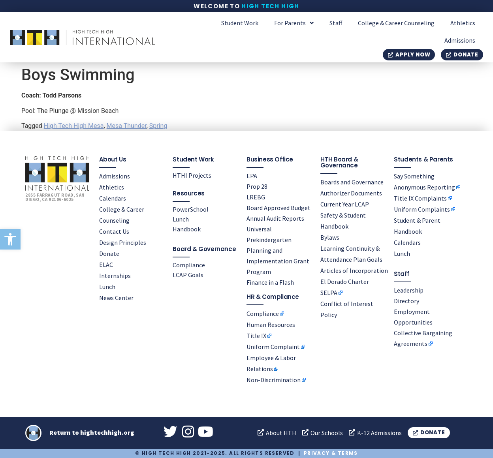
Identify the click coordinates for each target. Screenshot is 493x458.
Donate (109, 253)
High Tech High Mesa (74, 126)
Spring (158, 126)
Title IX (256, 335)
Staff (335, 23)
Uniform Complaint (273, 346)
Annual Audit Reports (275, 218)
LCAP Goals (188, 275)
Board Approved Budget (278, 208)
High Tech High (270, 6)
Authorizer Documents (351, 193)
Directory (406, 301)
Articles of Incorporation (354, 270)
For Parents (294, 23)
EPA (251, 176)
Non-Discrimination (273, 379)
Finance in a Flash (270, 282)
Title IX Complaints (420, 198)
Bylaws (329, 237)
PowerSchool (191, 209)
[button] (10, 239)
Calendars (112, 198)
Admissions (459, 40)
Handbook (187, 229)
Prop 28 (256, 186)
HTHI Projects (192, 175)
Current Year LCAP (344, 204)
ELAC (106, 264)
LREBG (255, 197)
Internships (115, 276)
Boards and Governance (352, 182)
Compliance (189, 265)
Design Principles (122, 242)
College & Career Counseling (396, 23)
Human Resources (270, 324)
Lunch (107, 287)
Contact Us (114, 231)
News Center (116, 298)
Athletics (462, 23)
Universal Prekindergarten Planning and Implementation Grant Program (277, 250)
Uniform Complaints (422, 209)
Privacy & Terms (331, 453)
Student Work (239, 23)
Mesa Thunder (127, 126)
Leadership (408, 290)
